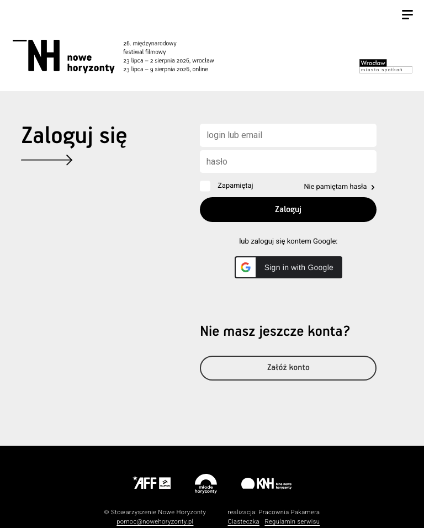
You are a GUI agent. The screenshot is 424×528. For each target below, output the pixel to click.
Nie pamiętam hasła (335, 187)
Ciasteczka (243, 521)
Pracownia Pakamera (289, 512)
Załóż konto (288, 368)
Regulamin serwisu (292, 521)
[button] (288, 267)
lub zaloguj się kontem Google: (288, 241)
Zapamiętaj (235, 186)
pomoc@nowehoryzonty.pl (154, 521)
